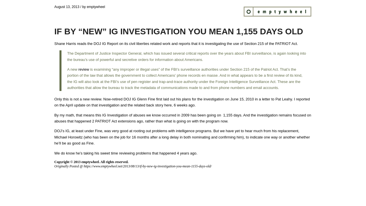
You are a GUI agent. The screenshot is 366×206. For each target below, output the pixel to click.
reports (184, 43)
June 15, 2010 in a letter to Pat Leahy (261, 99)
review (83, 69)
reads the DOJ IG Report (97, 43)
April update (75, 105)
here (168, 105)
